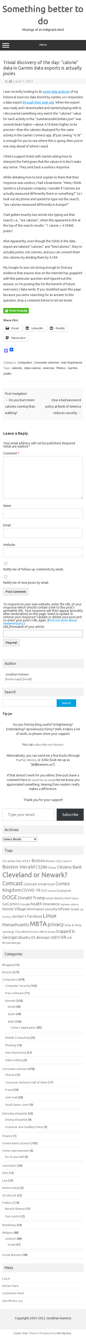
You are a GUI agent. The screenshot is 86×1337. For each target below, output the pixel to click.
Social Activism (12, 1254)
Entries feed (10, 1285)
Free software (14, 993)
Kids (5, 1172)
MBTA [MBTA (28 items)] (38, 923)
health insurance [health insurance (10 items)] (45, 904)
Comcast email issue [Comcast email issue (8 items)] (39, 884)
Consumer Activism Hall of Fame (26, 1082)
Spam (11, 1013)
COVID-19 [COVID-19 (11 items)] (31, 890)
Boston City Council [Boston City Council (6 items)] (58, 861)
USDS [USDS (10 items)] (55, 937)
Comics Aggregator (23, 1027)
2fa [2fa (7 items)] (4, 861)
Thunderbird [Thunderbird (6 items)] (23, 931)
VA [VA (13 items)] (63, 937)
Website (9, 545)
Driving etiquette (16, 1119)
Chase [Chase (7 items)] (52, 867)
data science (32, 368)
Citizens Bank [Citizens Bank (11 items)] (69, 867)
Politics (7, 1202)
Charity (9, 1074)
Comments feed (13, 1293)
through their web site (38, 102)
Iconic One (21, 1333)
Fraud (9, 1089)
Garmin (72, 368)
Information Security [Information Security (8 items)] (41, 909)
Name (7, 506)
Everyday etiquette (14, 1113)
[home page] (13, 679)
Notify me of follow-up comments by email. (33, 569)
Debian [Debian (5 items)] (52, 890)
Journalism (9, 1165)
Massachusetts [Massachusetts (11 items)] (15, 924)
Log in (6, 1278)
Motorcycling (10, 1187)
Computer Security (17, 985)
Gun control (13, 1216)
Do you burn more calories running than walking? (20, 406)
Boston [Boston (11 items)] (38, 860)
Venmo (31, 760)
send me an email (43, 780)
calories (17, 368)
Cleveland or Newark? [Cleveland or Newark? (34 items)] (34, 875)
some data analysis (56, 91)
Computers (24, 362)
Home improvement (15, 1150)
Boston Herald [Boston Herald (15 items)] (18, 866)
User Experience (71, 362)
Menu (43, 45)
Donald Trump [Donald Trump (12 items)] (31, 897)
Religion (7, 1232)
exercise (48, 368)
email (11, 1006)
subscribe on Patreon (48, 744)
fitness (60, 368)
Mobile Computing (17, 1037)
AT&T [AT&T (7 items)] (27, 861)
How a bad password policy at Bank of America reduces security (63, 406)
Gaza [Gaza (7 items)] (74, 898)
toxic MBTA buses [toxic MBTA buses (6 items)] (44, 931)
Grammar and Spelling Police (24, 1126)
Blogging (8, 964)
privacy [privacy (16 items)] (55, 924)
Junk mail (11, 1097)
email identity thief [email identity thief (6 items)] (58, 898)
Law (5, 1180)
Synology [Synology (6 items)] (8, 931)
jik (10, 81)
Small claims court (17, 1104)
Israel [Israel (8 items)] (75, 909)
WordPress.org (12, 1300)
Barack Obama (15, 1208)
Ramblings (9, 1225)
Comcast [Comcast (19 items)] (12, 883)
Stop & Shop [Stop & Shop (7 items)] (73, 925)
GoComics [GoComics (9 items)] (10, 904)
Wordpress (63, 1333)
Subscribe (70, 814)
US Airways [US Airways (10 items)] (40, 937)
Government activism (16, 1143)
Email (7, 525)
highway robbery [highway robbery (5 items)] (69, 904)
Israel (11, 1244)
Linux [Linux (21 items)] (49, 915)
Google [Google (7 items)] (25, 904)
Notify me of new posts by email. (26, 582)
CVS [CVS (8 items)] (44, 890)
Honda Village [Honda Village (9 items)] (14, 909)
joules (7, 373)
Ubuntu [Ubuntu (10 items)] (23, 937)
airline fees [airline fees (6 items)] (15, 861)
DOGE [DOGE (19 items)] (9, 897)
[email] (27, 679)
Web (11, 1021)
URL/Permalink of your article (23, 626)
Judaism (10, 1238)
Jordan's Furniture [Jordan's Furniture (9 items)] (27, 916)
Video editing (14, 1060)
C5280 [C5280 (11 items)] (41, 867)
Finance (7, 1135)
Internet (10, 1000)
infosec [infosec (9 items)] (64, 909)
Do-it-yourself (14, 1156)
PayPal (20, 760)
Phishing (10, 1045)
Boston (7, 972)
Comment (11, 453)
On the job (9, 1195)
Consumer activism (46, 362)
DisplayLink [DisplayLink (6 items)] (64, 890)
